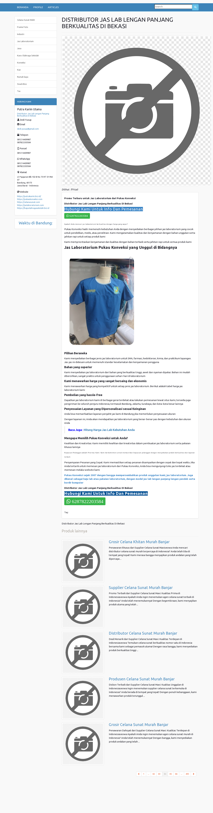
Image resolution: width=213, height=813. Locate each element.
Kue (19, 70)
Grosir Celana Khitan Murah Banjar (139, 542)
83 (159, 774)
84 (166, 773)
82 (154, 774)
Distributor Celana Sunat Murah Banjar (143, 633)
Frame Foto (22, 27)
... (148, 774)
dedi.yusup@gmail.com (28, 129)
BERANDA (22, 7)
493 (187, 774)
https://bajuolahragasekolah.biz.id (33, 208)
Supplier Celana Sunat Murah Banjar (141, 587)
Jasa (19, 48)
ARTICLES (53, 7)
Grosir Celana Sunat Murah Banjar (138, 724)
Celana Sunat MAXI (26, 20)
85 (171, 774)
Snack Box (22, 84)
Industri (20, 34)
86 (176, 774)
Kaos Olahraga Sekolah (28, 55)
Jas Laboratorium (25, 41)
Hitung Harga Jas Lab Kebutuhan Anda (109, 429)
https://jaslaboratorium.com (30, 205)
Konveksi (21, 62)
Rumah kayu (22, 77)
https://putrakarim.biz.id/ (29, 196)
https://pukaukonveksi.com (29, 199)
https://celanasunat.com (28, 202)
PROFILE (38, 7)
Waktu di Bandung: (35, 223)
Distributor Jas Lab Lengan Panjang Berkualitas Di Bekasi (33, 115)
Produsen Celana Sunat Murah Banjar (142, 679)
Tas (19, 91)
